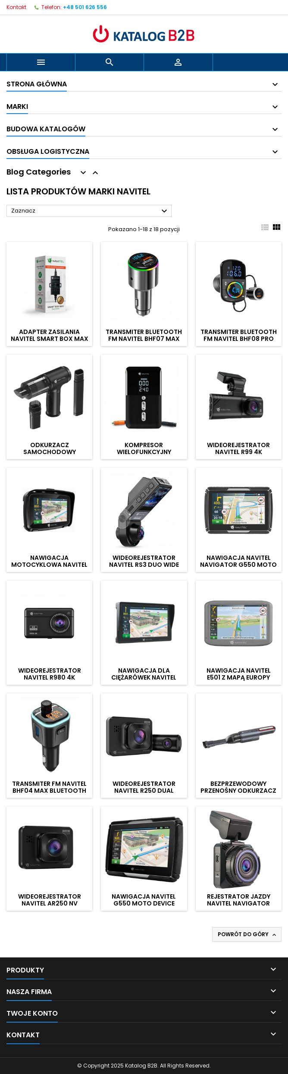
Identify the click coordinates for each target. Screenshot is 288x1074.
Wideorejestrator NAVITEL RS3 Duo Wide (144, 561)
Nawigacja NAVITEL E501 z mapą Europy (239, 674)
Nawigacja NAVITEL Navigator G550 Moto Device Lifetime (238, 564)
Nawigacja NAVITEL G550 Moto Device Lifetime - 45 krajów (144, 903)
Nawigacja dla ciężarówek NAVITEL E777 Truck (143, 677)
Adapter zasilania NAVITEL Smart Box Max (49, 335)
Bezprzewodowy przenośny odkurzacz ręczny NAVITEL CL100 (238, 790)
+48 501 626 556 (85, 7)
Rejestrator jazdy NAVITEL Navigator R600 (238, 903)
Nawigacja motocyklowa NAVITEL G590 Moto (49, 564)
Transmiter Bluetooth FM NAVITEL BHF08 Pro (238, 335)
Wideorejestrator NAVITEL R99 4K (238, 448)
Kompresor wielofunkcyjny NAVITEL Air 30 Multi (143, 452)
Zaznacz (90, 211)
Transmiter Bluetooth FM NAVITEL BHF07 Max (144, 335)
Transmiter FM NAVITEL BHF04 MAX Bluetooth (49, 787)
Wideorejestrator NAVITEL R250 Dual (144, 787)
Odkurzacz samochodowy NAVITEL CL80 (49, 452)
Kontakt (16, 7)
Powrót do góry (248, 934)
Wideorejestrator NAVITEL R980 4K (49, 674)
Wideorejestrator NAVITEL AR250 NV (49, 900)
